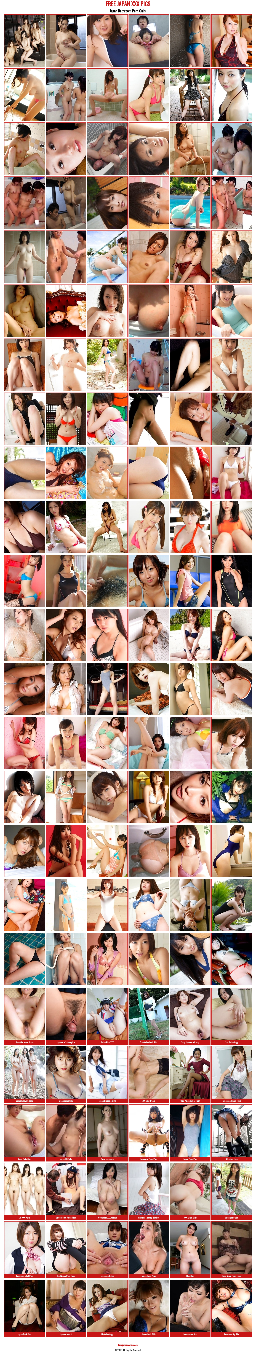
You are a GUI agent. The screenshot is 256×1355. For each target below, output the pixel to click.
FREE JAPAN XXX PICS (128, 4)
